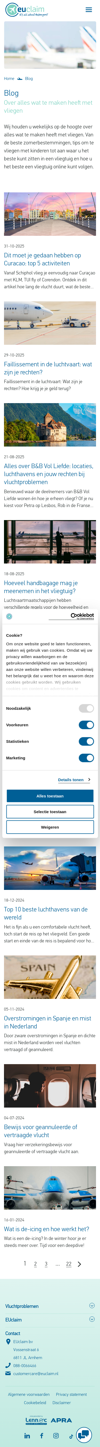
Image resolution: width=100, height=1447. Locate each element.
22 (68, 1264)
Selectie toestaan (50, 811)
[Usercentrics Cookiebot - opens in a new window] (71, 616)
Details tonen (70, 779)
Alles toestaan (50, 796)
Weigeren (50, 827)
